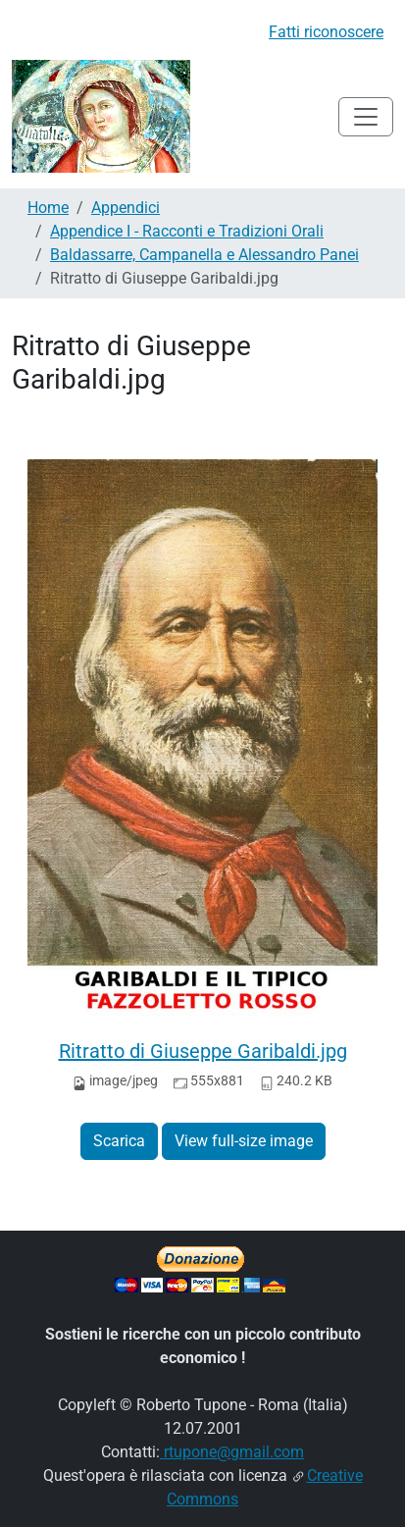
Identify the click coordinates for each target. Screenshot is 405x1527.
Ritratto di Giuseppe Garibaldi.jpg (203, 1051)
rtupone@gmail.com (232, 1452)
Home (48, 207)
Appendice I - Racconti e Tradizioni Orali (187, 231)
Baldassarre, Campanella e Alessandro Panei (204, 254)
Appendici (125, 207)
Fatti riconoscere (326, 32)
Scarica (119, 1141)
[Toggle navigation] (365, 116)
